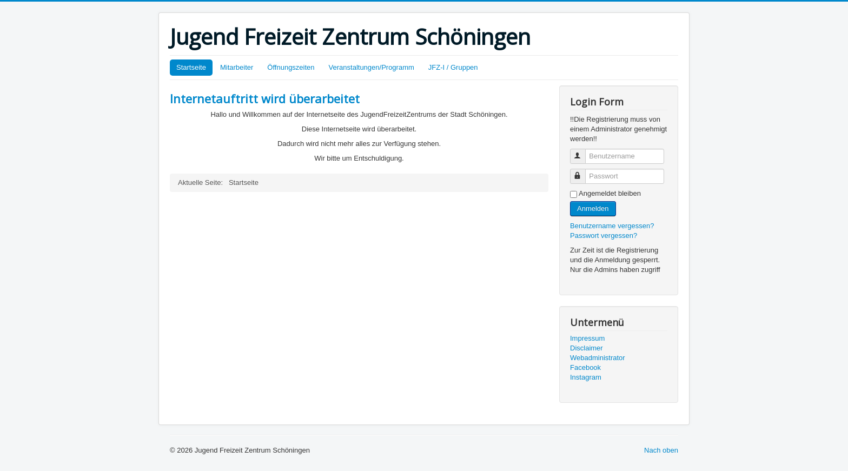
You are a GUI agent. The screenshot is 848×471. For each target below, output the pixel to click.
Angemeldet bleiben (610, 193)
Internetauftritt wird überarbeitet (265, 98)
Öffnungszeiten (290, 67)
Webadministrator (597, 358)
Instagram (585, 377)
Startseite (191, 67)
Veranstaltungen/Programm (371, 67)
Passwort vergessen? (603, 235)
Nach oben (661, 450)
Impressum (587, 338)
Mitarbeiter (236, 67)
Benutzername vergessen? (612, 226)
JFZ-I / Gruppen (453, 67)
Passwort (582, 171)
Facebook (585, 367)
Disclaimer (586, 348)
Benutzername (582, 151)
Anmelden (593, 208)
